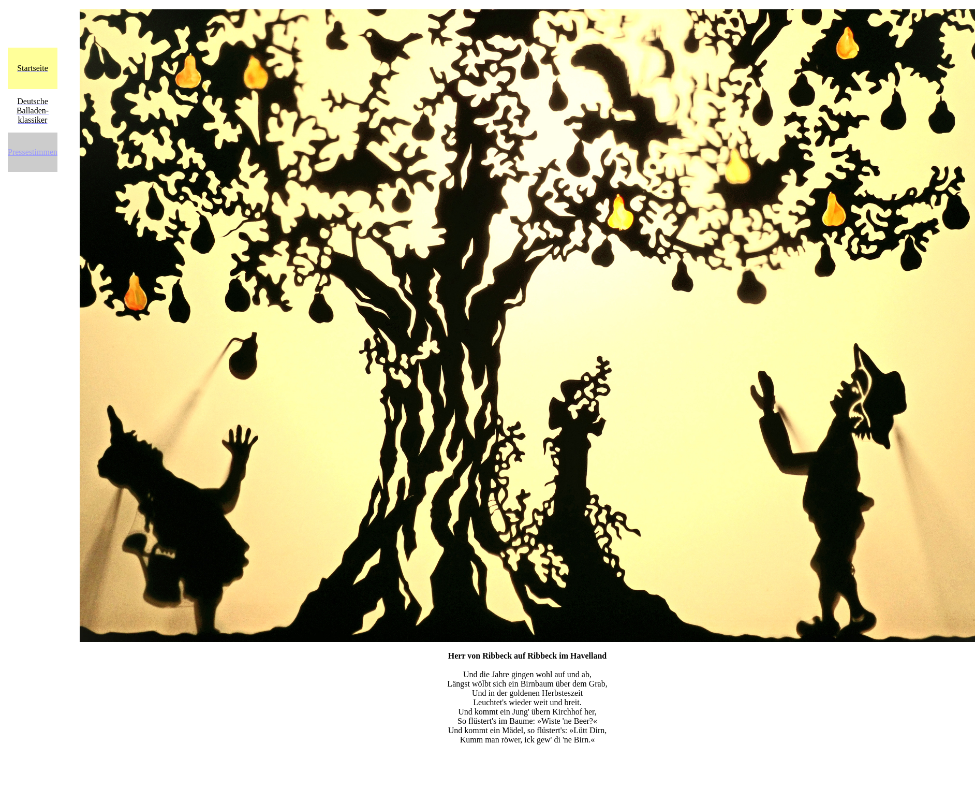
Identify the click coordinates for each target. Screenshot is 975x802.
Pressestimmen (32, 152)
